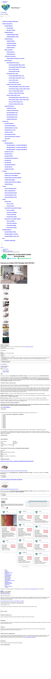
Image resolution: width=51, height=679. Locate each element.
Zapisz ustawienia (7, 644)
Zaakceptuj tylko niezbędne (5, 602)
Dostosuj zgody (13, 602)
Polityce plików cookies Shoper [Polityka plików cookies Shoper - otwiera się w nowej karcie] (30, 637)
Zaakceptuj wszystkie (20, 602)
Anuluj (2, 644)
